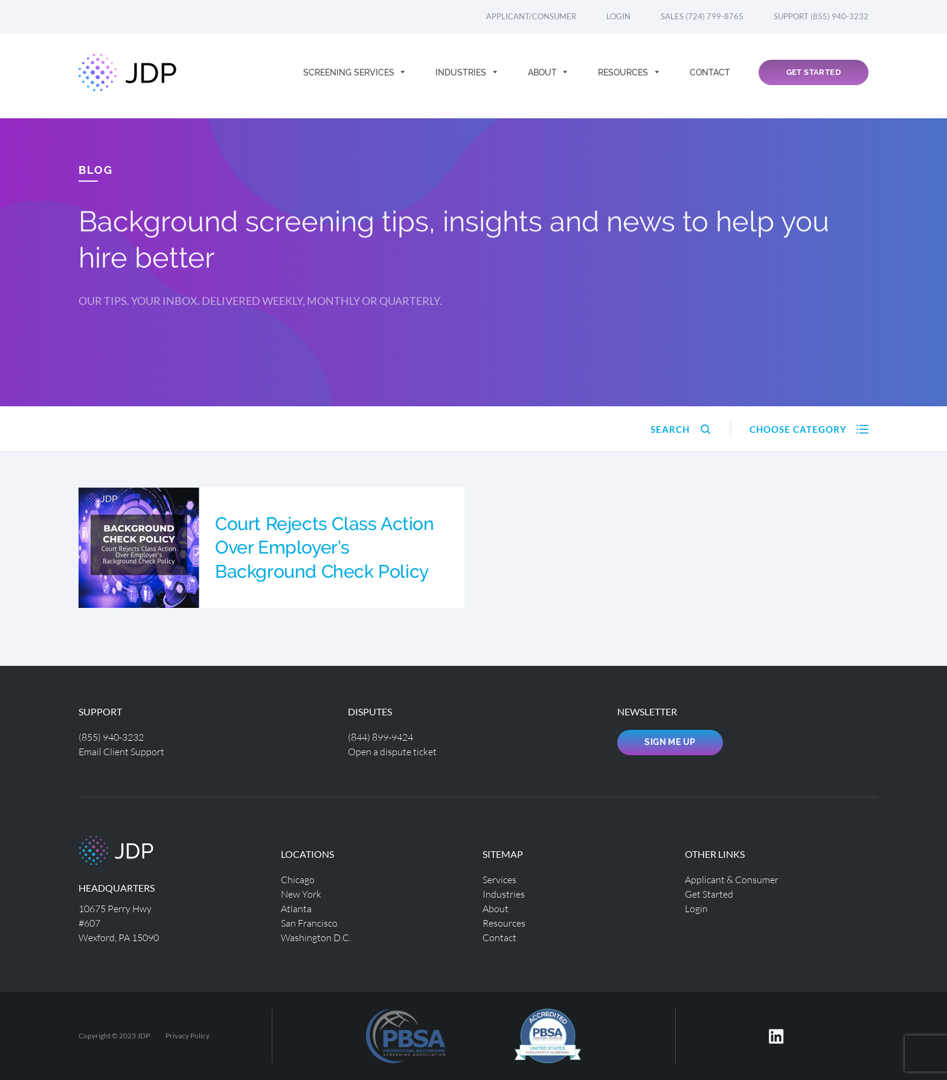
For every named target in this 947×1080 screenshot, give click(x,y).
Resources (624, 76)
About (543, 76)
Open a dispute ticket (392, 751)
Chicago (298, 879)
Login (618, 16)
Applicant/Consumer (531, 16)
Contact (710, 76)
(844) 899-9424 (380, 737)
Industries (462, 76)
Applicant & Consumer (731, 879)
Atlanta (296, 908)
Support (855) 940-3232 (821, 16)
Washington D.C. (316, 937)
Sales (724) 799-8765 (702, 16)
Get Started (813, 76)
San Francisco (309, 922)
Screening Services (350, 76)
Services (499, 879)
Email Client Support (121, 751)
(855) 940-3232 (111, 737)
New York (301, 893)
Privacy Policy (187, 1035)
